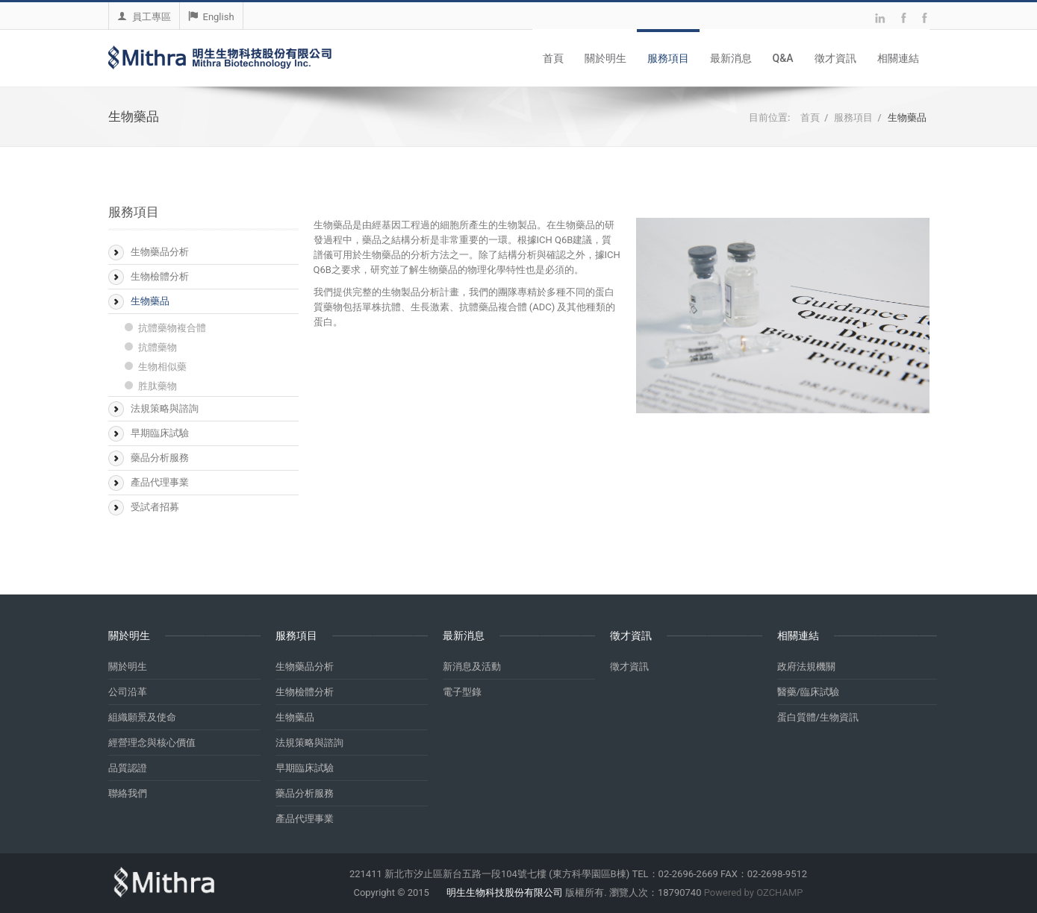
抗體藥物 (157, 347)
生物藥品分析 (160, 251)
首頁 (553, 58)
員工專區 (144, 16)
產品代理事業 (160, 482)
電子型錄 (462, 691)
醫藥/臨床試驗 (808, 691)
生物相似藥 (162, 366)
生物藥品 (150, 301)
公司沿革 (127, 691)
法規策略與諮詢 (165, 408)
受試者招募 (155, 506)
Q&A (783, 58)
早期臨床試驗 (160, 433)
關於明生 (605, 58)
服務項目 (668, 58)
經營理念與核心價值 (152, 742)
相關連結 (898, 58)
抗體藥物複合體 (172, 327)
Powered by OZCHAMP (753, 892)
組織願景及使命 (142, 717)
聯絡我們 (127, 793)
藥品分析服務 (160, 457)
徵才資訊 (835, 58)
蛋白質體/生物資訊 (818, 717)
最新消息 (731, 58)
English (211, 16)
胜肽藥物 (157, 386)
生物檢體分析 (160, 276)
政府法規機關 (806, 666)
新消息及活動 (472, 666)
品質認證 (127, 768)
